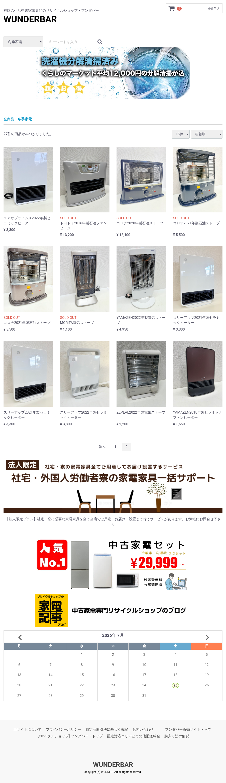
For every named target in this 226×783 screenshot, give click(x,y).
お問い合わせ (143, 729)
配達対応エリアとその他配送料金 (133, 736)
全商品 (9, 119)
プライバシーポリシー (63, 729)
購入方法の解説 (176, 736)
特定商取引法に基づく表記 (107, 729)
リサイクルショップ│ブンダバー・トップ (70, 736)
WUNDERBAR (30, 19)
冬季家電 (25, 119)
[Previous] (102, 447)
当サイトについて (27, 729)
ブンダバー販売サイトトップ (188, 729)
